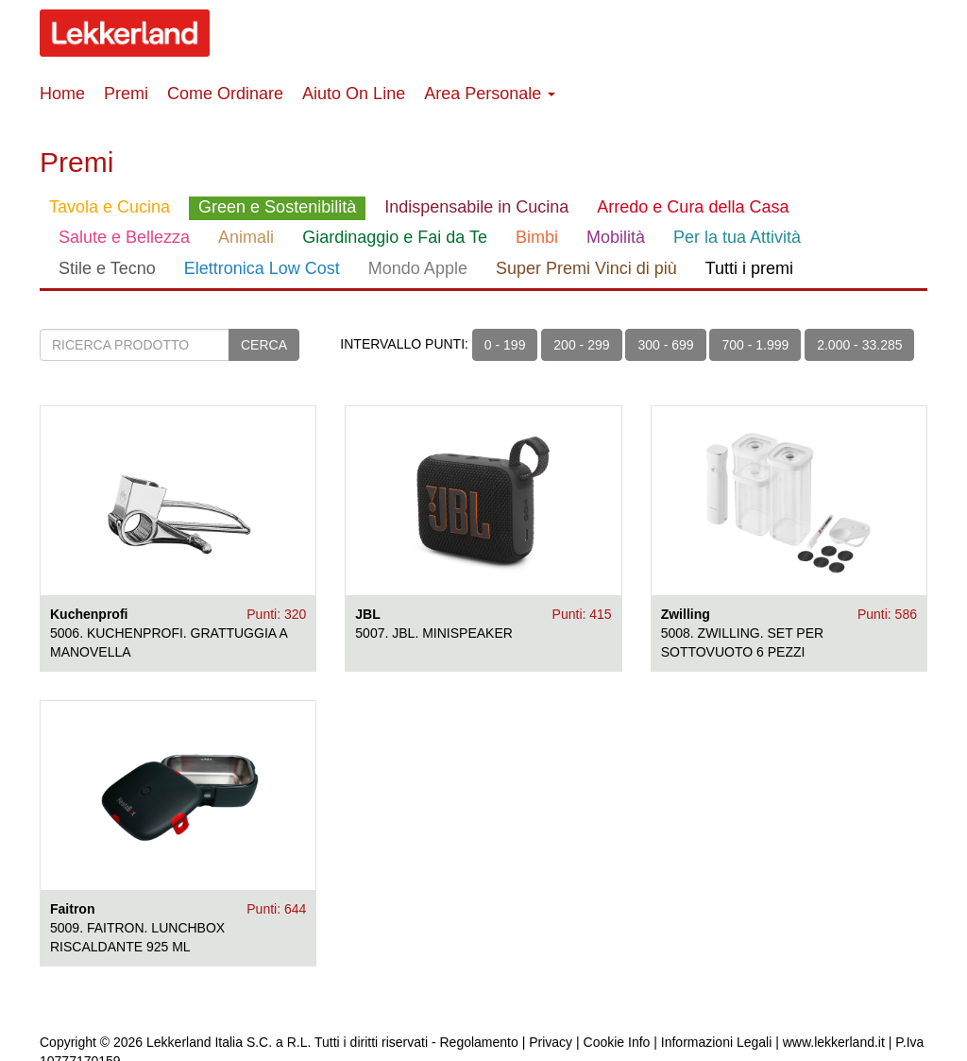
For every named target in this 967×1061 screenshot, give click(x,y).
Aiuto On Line (353, 93)
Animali (246, 237)
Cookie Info (617, 1042)
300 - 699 (665, 344)
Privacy (550, 1042)
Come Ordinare (225, 93)
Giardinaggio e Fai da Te (394, 237)
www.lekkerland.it (834, 1042)
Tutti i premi (749, 268)
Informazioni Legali (716, 1042)
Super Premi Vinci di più (586, 268)
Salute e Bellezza (124, 237)
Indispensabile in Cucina (476, 206)
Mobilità (615, 237)
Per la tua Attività (737, 237)
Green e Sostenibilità (277, 206)
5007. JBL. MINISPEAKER (434, 633)
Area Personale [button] (489, 93)
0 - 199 (505, 344)
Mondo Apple (417, 268)
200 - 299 (581, 344)
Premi (126, 93)
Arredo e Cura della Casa (693, 206)
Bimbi (537, 237)
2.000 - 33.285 (859, 344)
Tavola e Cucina (109, 206)
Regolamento (479, 1042)
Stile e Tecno (107, 268)
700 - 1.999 (755, 344)
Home (62, 93)
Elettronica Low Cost (262, 268)
